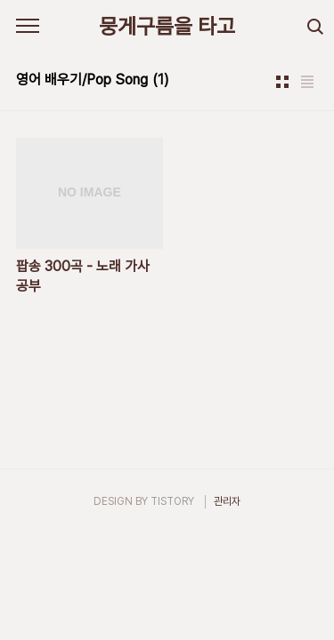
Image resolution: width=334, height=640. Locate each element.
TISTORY (172, 501)
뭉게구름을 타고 (167, 26)
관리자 (227, 501)
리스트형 (307, 81)
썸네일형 (282, 81)
